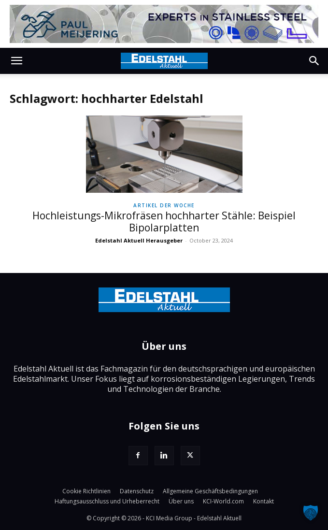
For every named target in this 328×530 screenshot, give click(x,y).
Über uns (181, 501)
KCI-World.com (223, 501)
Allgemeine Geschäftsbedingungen (210, 491)
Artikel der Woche (164, 205)
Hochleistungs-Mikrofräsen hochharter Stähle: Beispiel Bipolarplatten (164, 221)
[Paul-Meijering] (164, 24)
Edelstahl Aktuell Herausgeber (139, 240)
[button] (16, 61)
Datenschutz (137, 491)
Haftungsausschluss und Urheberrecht (107, 501)
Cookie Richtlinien (86, 491)
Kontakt (263, 501)
